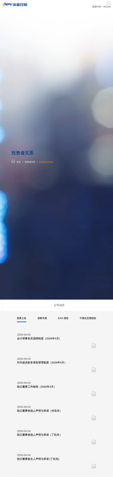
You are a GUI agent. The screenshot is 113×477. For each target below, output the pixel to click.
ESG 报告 (63, 318)
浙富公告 (21, 318)
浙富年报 (42, 318)
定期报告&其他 (46, 162)
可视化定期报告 (88, 318)
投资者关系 (30, 162)
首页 (19, 162)
